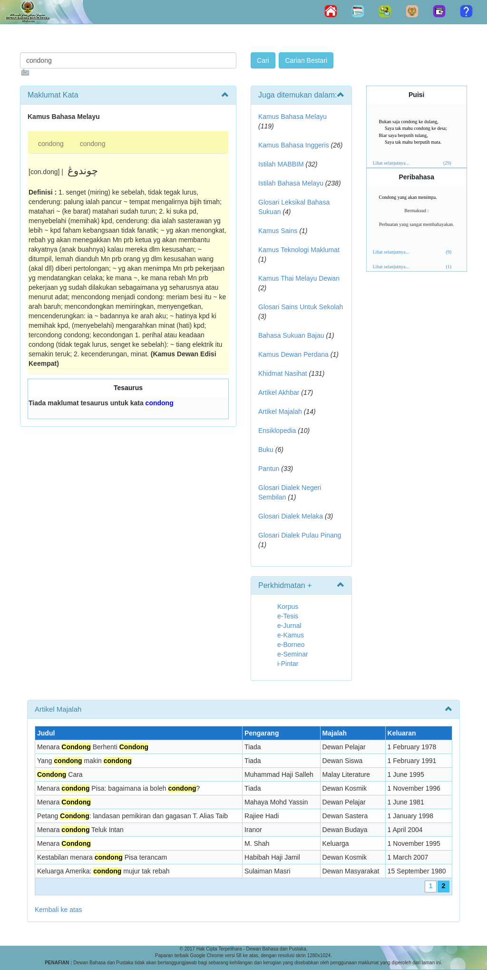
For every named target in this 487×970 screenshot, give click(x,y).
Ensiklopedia (277, 430)
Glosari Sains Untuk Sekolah (300, 307)
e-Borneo (291, 644)
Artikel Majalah (280, 411)
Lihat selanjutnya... (391, 163)
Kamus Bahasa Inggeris (293, 145)
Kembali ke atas (58, 909)
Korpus (287, 606)
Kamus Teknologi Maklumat (299, 250)
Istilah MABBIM (281, 164)
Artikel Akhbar (278, 392)
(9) (448, 252)
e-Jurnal (289, 625)
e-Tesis (287, 616)
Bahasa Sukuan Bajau (291, 335)
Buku (265, 449)
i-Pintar (287, 663)
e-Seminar (292, 654)
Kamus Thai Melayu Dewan (299, 278)
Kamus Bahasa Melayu (292, 116)
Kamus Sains (277, 231)
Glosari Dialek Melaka (290, 516)
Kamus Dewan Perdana (293, 354)
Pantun (268, 468)
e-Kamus (290, 635)
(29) (447, 163)
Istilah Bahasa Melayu (290, 183)
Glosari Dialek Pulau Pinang (299, 535)
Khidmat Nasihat (282, 373)
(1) (448, 266)
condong (51, 143)
